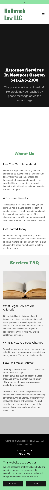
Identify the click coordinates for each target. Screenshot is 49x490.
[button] (43, 14)
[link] (18, 19)
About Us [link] (25, 454)
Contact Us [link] (24, 450)
